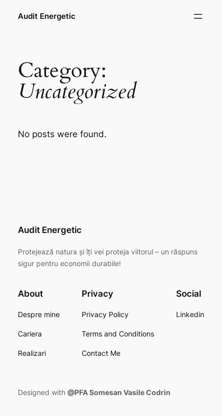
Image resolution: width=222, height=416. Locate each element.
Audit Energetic (47, 16)
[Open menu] (198, 16)
